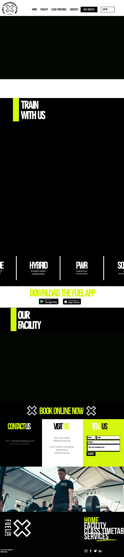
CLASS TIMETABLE (104, 531)
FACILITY (95, 526)
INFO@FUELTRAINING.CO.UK (22, 440)
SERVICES (96, 536)
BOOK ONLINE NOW (61, 411)
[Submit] (90, 454)
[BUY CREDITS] (89, 9)
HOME (91, 520)
